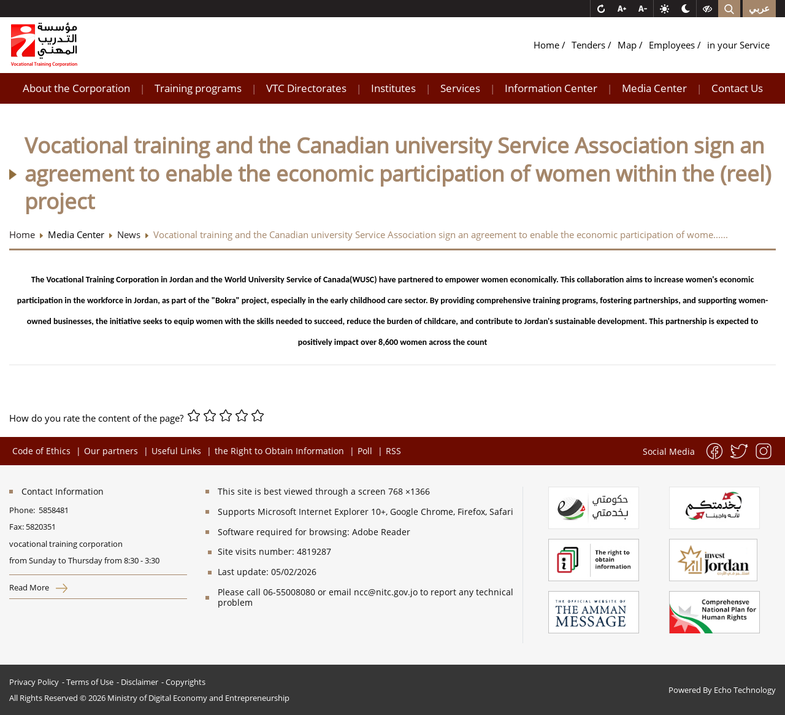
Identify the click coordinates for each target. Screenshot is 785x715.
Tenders (590, 45)
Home (548, 45)
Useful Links (176, 451)
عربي (759, 9)
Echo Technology (745, 689)
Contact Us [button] (737, 88)
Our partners (111, 451)
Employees (673, 45)
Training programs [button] (198, 88)
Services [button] (460, 88)
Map (628, 45)
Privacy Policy (34, 681)
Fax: (16, 526)
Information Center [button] (551, 88)
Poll (365, 451)
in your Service (738, 45)
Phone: (24, 510)
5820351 (41, 526)
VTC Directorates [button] (306, 88)
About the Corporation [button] (76, 88)
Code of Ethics (41, 451)
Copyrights (185, 681)
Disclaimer (139, 681)
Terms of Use (89, 681)
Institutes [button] (393, 88)
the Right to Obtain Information (279, 451)
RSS (393, 451)
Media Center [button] (654, 88)
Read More (38, 587)
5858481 (54, 510)
